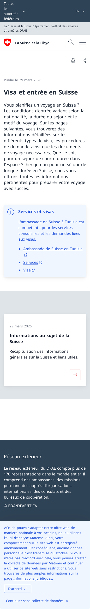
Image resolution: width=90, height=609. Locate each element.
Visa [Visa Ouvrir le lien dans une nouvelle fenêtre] (27, 270)
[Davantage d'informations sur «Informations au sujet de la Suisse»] (75, 374)
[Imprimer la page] (73, 60)
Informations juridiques (32, 578)
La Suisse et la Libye (32, 43)
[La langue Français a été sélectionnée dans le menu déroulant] (80, 11)
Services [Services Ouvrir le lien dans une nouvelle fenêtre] (30, 262)
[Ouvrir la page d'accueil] (26, 42)
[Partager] (83, 60)
